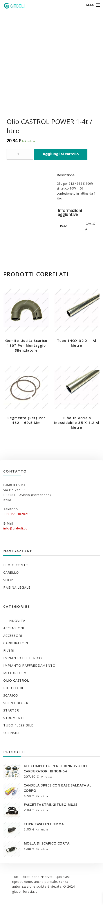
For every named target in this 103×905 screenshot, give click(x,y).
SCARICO (10, 695)
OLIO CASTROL (16, 680)
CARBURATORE (16, 643)
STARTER (11, 710)
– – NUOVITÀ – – (17, 620)
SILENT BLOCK (15, 703)
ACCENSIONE (14, 628)
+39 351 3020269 (17, 514)
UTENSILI (11, 732)
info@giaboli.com (17, 528)
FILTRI (8, 650)
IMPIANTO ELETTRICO (22, 658)
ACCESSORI (12, 635)
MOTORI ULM (15, 673)
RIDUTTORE (13, 688)
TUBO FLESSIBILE (18, 725)
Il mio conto (16, 565)
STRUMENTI (13, 717)
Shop (8, 580)
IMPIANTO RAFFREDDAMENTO (29, 665)
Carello (11, 572)
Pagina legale (16, 587)
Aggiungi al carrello (61, 154)
